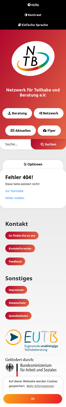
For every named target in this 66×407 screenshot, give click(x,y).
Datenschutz (17, 303)
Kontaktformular (20, 248)
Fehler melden (14, 198)
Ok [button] (32, 398)
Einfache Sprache (33, 25)
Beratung (17, 113)
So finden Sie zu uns (22, 235)
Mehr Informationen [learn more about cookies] (40, 386)
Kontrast (33, 15)
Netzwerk (48, 113)
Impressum (16, 290)
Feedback (15, 261)
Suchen (48, 144)
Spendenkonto (18, 315)
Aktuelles (21, 130)
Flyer (49, 130)
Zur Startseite (14, 191)
